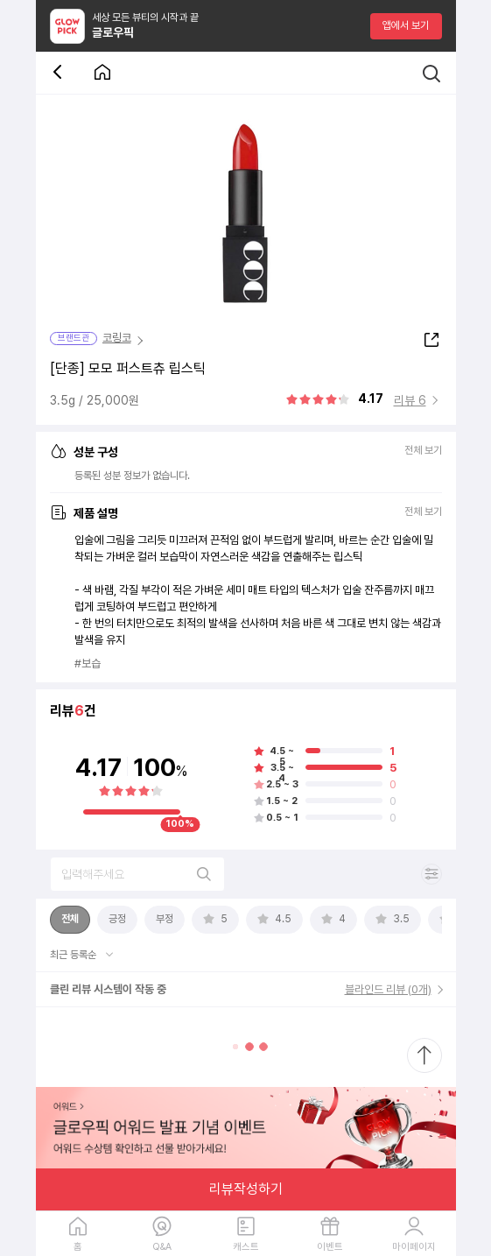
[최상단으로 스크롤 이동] (424, 1055)
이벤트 (330, 1246)
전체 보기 (423, 450)
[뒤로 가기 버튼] (60, 73)
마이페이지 (414, 1246)
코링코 (116, 337)
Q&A (162, 1246)
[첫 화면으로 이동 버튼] (102, 73)
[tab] (70, 920)
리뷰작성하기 (246, 1189)
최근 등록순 (74, 955)
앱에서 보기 (405, 25)
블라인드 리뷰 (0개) (388, 989)
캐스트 (246, 1246)
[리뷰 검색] (137, 874)
